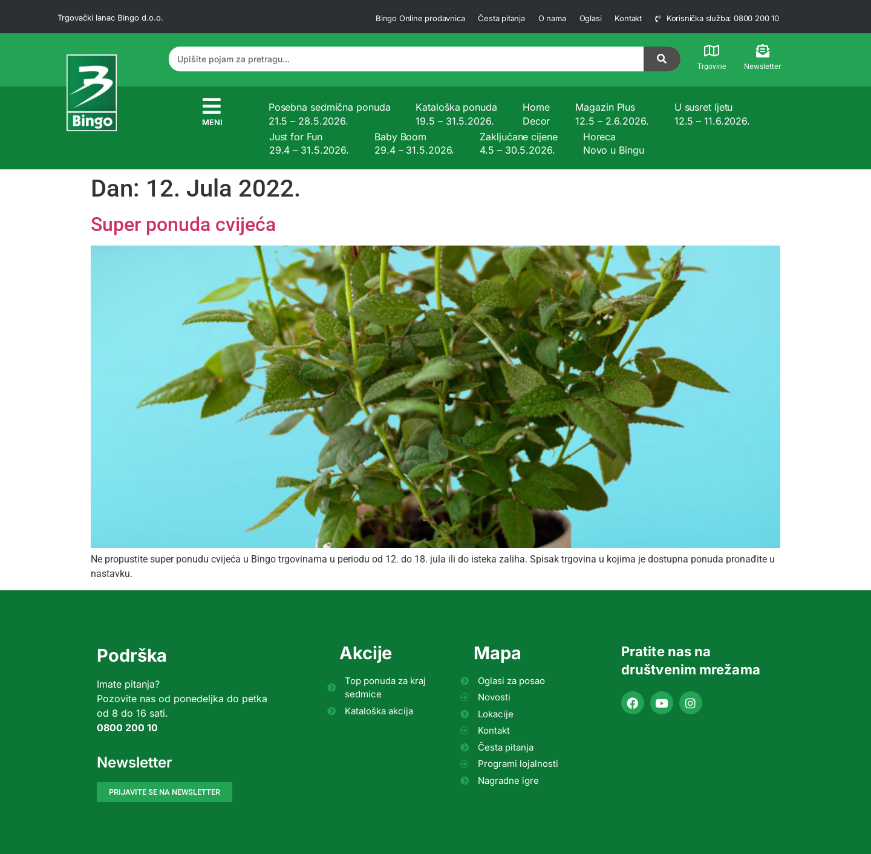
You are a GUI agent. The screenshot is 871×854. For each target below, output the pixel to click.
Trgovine (711, 66)
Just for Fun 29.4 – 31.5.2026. (309, 143)
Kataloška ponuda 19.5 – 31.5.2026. (456, 113)
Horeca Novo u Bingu (613, 143)
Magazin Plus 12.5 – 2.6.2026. (611, 113)
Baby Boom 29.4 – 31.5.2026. (414, 143)
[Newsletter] (762, 50)
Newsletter (762, 66)
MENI (212, 122)
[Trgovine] (712, 50)
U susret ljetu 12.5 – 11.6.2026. (712, 113)
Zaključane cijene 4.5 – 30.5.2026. (518, 143)
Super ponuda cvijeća (183, 224)
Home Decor (536, 113)
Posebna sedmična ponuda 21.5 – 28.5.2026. (330, 113)
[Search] (662, 59)
